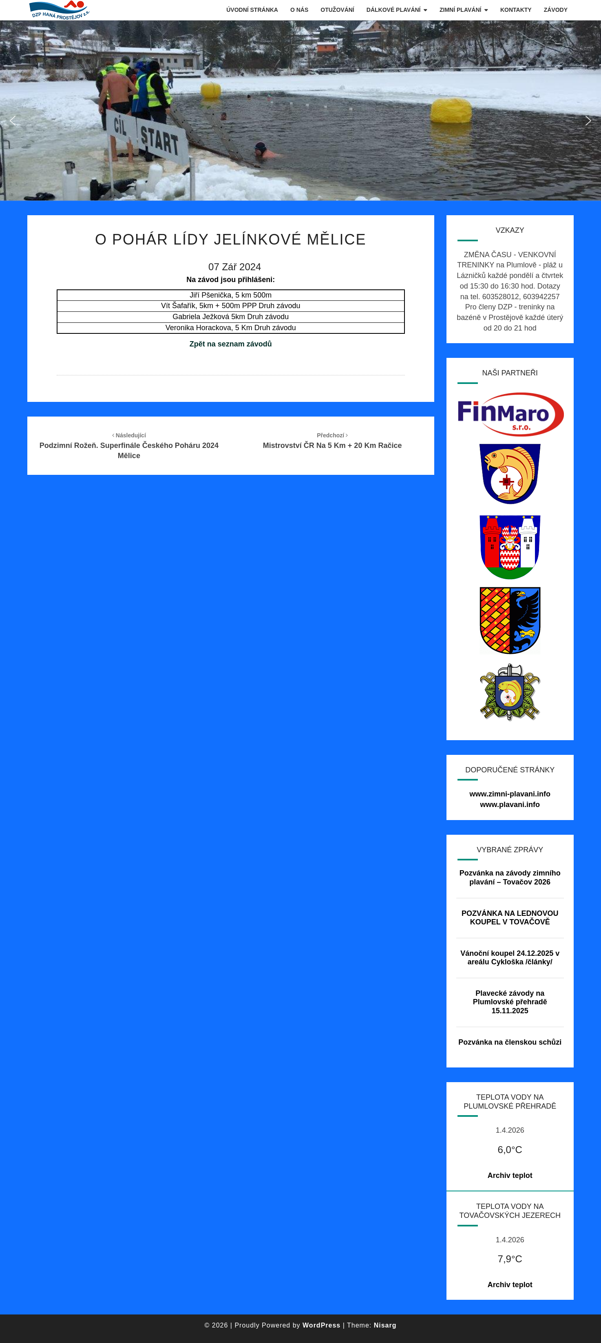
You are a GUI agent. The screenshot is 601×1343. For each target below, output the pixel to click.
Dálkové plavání (394, 10)
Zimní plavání (460, 10)
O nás (299, 10)
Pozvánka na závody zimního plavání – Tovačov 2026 (510, 877)
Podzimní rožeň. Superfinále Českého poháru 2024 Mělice (129, 446)
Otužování (337, 10)
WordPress (321, 1325)
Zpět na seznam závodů (231, 344)
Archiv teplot (510, 1175)
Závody (556, 10)
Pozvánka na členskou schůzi (509, 1042)
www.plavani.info (510, 805)
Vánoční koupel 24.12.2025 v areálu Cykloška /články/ (509, 957)
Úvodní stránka (252, 10)
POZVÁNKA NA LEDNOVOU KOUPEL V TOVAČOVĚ (510, 917)
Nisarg (385, 1325)
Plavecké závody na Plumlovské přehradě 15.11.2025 (510, 1002)
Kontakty (516, 10)
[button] (12, 120)
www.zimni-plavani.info (510, 794)
